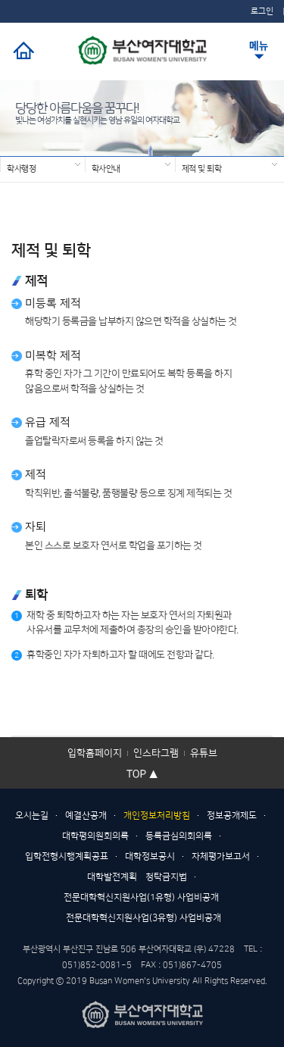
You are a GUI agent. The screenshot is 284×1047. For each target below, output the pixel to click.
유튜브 (203, 753)
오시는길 (31, 815)
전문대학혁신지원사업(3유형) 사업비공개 (143, 918)
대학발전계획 (112, 877)
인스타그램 (156, 753)
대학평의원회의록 (95, 836)
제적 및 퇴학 (202, 168)
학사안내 (106, 168)
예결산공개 (86, 815)
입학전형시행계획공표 (66, 856)
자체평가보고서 (221, 856)
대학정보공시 (150, 856)
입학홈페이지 (94, 753)
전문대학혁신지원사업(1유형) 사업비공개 (141, 897)
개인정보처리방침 (156, 815)
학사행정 (21, 168)
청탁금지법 (166, 877)
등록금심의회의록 (178, 836)
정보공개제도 (232, 815)
